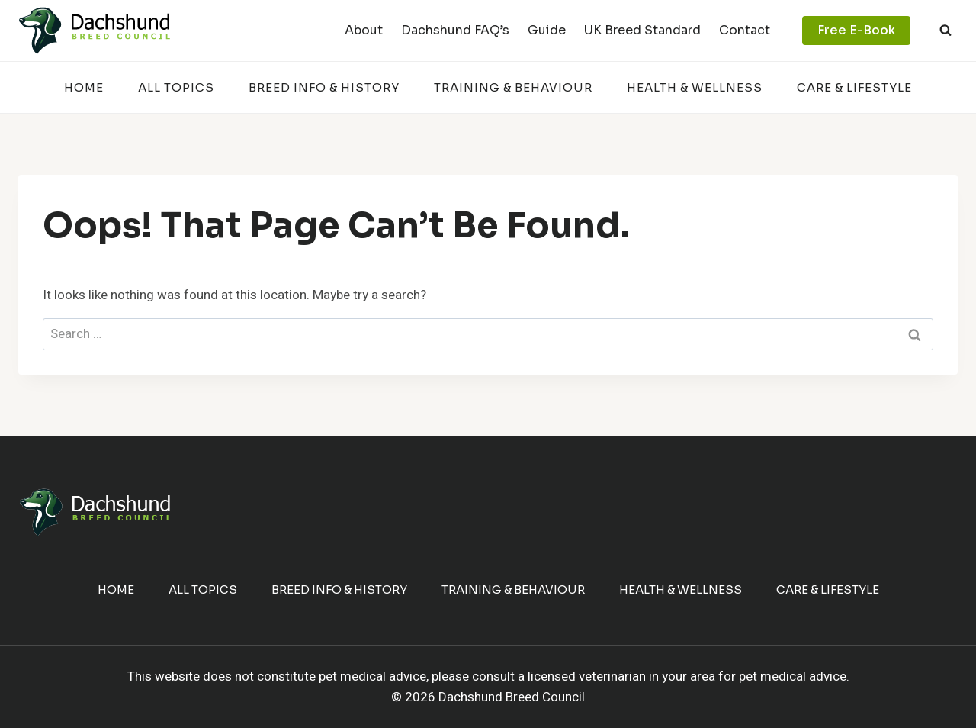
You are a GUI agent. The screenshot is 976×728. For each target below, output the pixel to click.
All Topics (176, 87)
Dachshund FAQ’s (455, 30)
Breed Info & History (324, 87)
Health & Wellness (694, 87)
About (364, 30)
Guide (547, 30)
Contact (744, 30)
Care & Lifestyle (854, 87)
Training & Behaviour (513, 87)
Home (84, 87)
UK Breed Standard (642, 30)
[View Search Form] (945, 30)
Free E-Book (856, 30)
